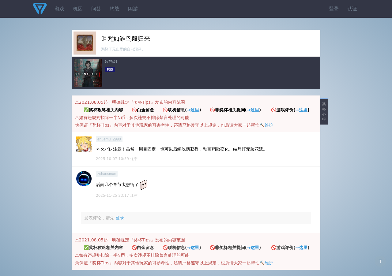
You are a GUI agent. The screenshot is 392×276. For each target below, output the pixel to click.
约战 (114, 9)
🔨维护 (266, 125)
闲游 (133, 9)
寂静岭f (111, 61)
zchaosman (106, 174)
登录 (334, 9)
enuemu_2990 (109, 139)
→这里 (193, 109)
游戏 (59, 9)
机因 (78, 9)
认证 (352, 9)
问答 (96, 9)
